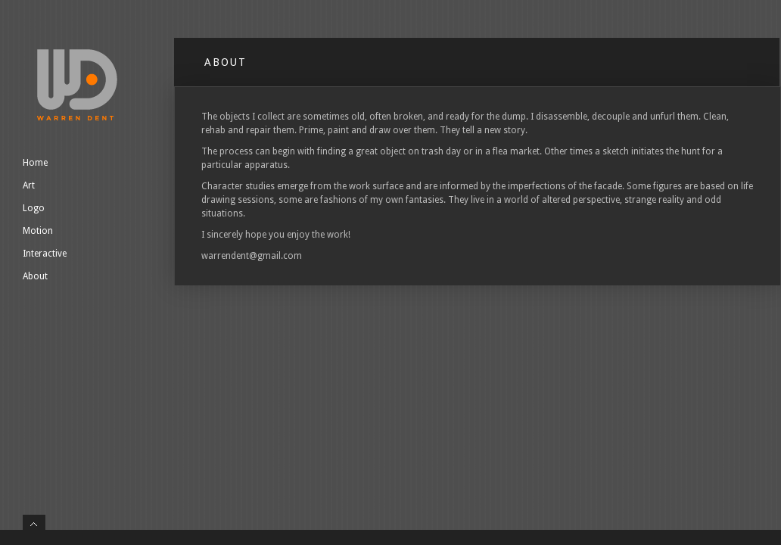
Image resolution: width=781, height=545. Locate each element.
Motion (38, 231)
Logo (34, 208)
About (35, 276)
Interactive (45, 253)
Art (29, 185)
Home (35, 162)
